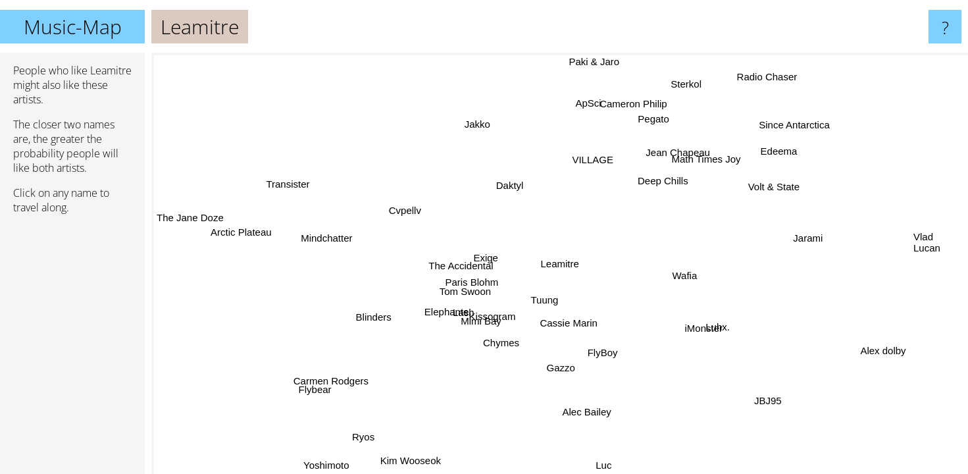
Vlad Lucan (926, 242)
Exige (484, 258)
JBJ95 (774, 394)
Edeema (784, 153)
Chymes (495, 339)
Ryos (364, 434)
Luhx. (715, 324)
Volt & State (772, 185)
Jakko (479, 124)
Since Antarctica (794, 126)
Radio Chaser (763, 76)
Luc (602, 465)
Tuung (546, 301)
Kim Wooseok (402, 455)
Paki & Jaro (592, 61)
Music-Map (73, 26)
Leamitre (560, 263)
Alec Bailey (585, 409)
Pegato (653, 118)
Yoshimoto (330, 465)
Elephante (447, 311)
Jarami (806, 236)
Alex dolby (879, 353)
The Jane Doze (190, 217)
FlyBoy (591, 352)
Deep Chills (664, 180)
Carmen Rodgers (340, 385)
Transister (288, 183)
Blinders (376, 319)
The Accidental (460, 268)
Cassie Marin (567, 321)
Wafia (683, 273)
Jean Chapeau (687, 156)
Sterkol (687, 84)
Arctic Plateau (239, 245)
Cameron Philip (627, 101)
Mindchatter (326, 234)
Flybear (317, 390)
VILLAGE (594, 160)
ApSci (586, 104)
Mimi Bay (478, 313)
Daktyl (510, 185)
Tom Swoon (465, 290)
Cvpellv (404, 212)
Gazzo (557, 365)
